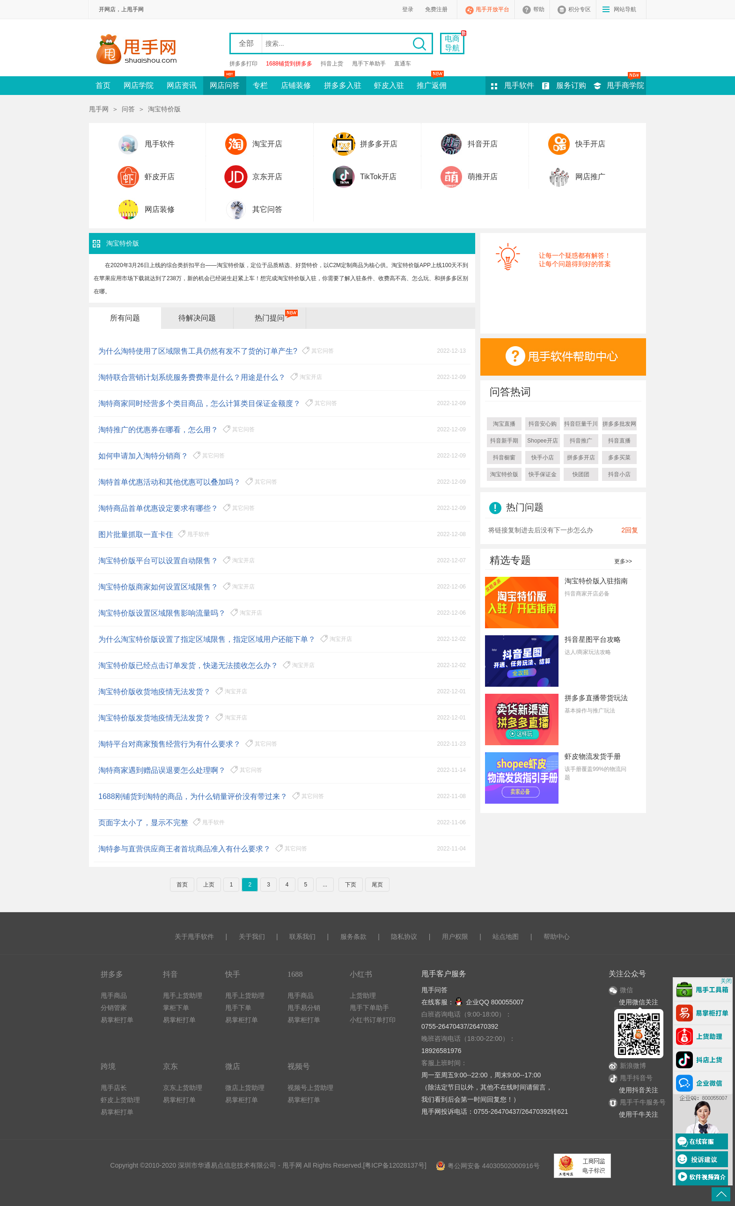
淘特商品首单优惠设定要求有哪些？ (158, 508)
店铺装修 (296, 85)
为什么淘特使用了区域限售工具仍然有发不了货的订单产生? (197, 351)
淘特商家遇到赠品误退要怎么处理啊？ (162, 770)
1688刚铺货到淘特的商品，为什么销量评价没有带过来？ (192, 796)
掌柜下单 (176, 1007)
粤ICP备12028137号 (395, 1165)
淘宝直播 (504, 424)
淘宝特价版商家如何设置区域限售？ (158, 587)
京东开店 (267, 177)
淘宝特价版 (504, 474)
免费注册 (436, 9)
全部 (246, 43)
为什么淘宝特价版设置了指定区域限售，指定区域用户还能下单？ (207, 639)
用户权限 (455, 936)
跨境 (108, 1066)
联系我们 (302, 936)
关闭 (726, 981)
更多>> (623, 561)
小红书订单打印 (373, 1020)
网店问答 (225, 82)
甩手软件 (519, 85)
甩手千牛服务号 (643, 1102)
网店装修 (160, 209)
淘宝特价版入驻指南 (596, 581)
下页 (350, 884)
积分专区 (579, 9)
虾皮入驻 (389, 85)
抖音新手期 (504, 440)
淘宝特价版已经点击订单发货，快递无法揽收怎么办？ (188, 665)
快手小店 (542, 457)
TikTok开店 (378, 177)
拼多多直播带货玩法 (596, 698)
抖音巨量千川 (581, 424)
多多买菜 (619, 457)
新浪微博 (627, 1065)
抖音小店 (619, 474)
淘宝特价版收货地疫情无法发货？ (154, 692)
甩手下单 (238, 1007)
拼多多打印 (243, 63)
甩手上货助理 (182, 995)
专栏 (260, 85)
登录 (407, 9)
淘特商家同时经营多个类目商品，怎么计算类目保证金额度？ (199, 403)
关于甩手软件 (194, 936)
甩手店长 (114, 1087)
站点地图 (505, 936)
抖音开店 (483, 144)
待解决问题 (197, 318)
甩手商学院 (625, 85)
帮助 (538, 9)
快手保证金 (543, 474)
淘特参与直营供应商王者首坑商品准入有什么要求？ (184, 849)
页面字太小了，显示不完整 (143, 823)
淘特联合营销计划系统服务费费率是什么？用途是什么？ (192, 377)
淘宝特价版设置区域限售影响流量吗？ (162, 613)
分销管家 (114, 1007)
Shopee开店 (542, 440)
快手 (232, 974)
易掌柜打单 (117, 1020)
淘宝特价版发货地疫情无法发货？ (154, 718)
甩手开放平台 (492, 9)
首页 (103, 85)
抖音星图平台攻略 (593, 639)
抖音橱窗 (504, 457)
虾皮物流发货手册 (593, 756)
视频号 (298, 1066)
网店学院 (139, 85)
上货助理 (363, 995)
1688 (295, 974)
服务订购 (571, 85)
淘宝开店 (267, 144)
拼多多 (112, 974)
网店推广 (590, 177)
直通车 (402, 63)
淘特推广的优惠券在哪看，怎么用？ (158, 430)
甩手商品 (114, 995)
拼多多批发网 (619, 424)
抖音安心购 (543, 424)
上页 (208, 884)
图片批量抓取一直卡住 (135, 534)
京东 (170, 1066)
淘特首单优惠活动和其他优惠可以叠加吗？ (169, 482)
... (325, 884)
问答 (128, 109)
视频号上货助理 (310, 1087)
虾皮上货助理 (120, 1100)
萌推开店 (483, 177)
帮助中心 (557, 936)
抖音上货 (332, 63)
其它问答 (267, 209)
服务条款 (353, 936)
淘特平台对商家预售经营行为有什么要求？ (169, 744)
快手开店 (590, 144)
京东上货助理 (182, 1087)
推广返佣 (432, 82)
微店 (232, 1066)
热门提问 (270, 318)
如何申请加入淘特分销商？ (143, 456)
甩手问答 (434, 990)
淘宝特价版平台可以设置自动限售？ (158, 561)
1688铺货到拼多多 (289, 63)
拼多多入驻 (342, 85)
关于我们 (252, 936)
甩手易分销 (303, 1007)
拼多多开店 (378, 144)
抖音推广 (581, 440)
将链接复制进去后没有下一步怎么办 (540, 530)
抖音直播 (619, 440)
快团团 (581, 474)
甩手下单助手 (369, 63)
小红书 (361, 974)
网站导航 (625, 9)
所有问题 (125, 318)
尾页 (377, 884)
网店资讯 (182, 85)
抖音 (170, 974)
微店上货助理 (245, 1087)
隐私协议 (404, 936)
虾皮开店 (160, 177)
